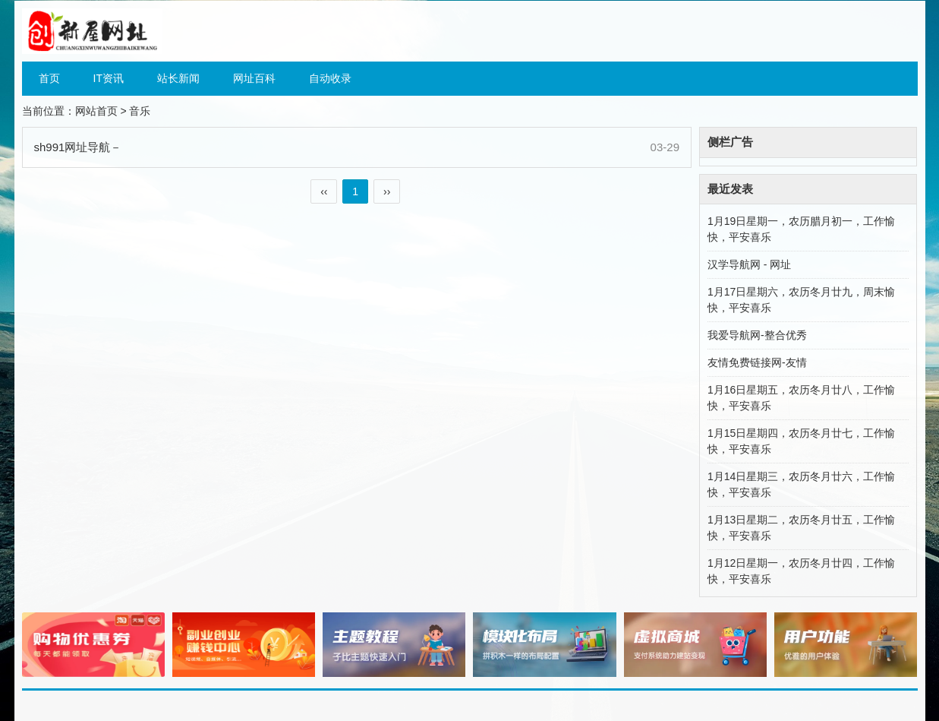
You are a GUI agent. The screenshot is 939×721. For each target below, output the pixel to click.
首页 (49, 78)
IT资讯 (108, 78)
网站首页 (96, 111)
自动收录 (330, 78)
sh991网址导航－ (78, 147)
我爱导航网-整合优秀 (757, 335)
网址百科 (254, 78)
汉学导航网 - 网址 (749, 264)
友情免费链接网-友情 (757, 362)
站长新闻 (178, 78)
